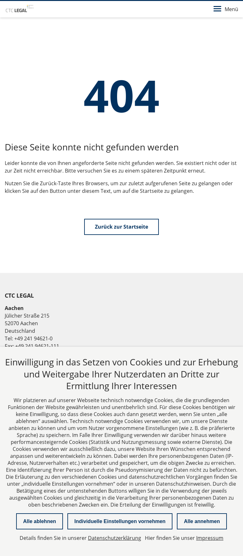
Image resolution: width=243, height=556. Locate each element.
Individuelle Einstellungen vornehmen (119, 521)
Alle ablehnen (39, 521)
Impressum (209, 537)
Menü (226, 9)
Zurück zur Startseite (121, 226)
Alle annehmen (202, 521)
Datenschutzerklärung (114, 537)
